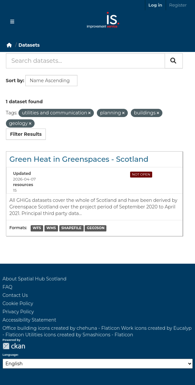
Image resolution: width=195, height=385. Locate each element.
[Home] (9, 45)
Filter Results (26, 134)
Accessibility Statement (29, 320)
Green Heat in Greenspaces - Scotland (79, 159)
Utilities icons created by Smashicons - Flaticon (79, 335)
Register (178, 5)
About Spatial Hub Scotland (35, 279)
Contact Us (15, 295)
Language (10, 354)
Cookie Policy (18, 303)
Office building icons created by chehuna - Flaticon (61, 328)
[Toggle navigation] (12, 21)
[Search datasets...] (85, 60)
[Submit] (174, 60)
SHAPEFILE (71, 228)
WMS (51, 228)
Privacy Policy (18, 312)
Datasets (29, 45)
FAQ (8, 287)
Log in (155, 5)
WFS (37, 228)
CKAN (14, 346)
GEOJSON (96, 228)
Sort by (14, 81)
